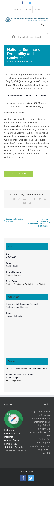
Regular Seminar (13, 275)
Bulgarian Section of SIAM (39, 434)
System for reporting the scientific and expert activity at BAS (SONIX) (40, 446)
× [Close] (47, 33)
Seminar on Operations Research (14, 220)
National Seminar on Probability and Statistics (26, 284)
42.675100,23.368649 (15, 450)
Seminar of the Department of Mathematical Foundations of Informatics (38, 222)
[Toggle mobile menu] (48, 24)
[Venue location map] (27, 340)
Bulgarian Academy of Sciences (40, 413)
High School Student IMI (43, 427)
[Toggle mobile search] (42, 24)
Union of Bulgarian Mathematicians (40, 420)
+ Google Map (14, 381)
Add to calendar (18, 174)
